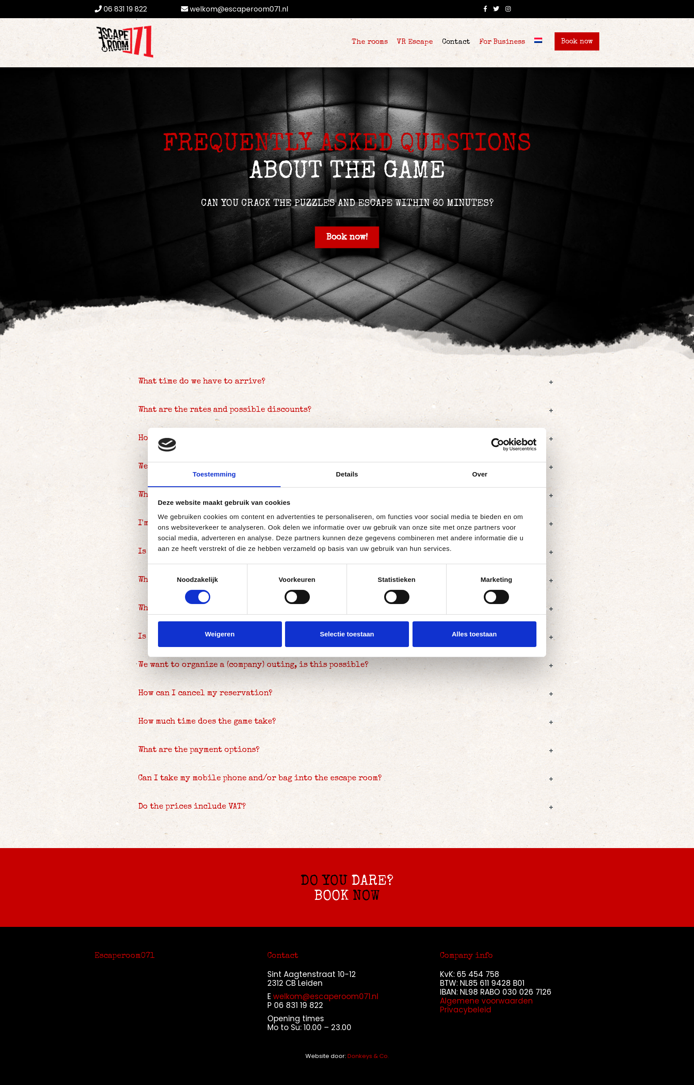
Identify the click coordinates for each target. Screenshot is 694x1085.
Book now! (347, 237)
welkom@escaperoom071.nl (234, 9)
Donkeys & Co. (368, 1056)
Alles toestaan (474, 634)
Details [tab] (347, 473)
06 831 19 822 (121, 9)
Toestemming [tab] (214, 473)
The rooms (370, 42)
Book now (577, 42)
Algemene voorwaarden (486, 1001)
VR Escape (415, 42)
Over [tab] (480, 473)
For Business (502, 42)
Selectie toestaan (347, 634)
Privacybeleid (465, 1009)
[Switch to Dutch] (538, 40)
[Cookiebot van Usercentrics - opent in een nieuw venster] (497, 444)
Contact (456, 42)
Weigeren (220, 634)
